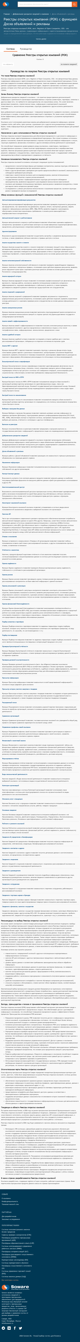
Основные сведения (9, 810)
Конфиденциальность (10, 1201)
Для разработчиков (9, 1216)
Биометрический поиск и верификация (16, 361)
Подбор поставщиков (9, 635)
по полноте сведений (69, 64)
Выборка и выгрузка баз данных (13, 409)
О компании (6, 1198)
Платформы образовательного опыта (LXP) (18, 1243)
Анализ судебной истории (11, 335)
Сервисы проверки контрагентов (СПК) (16, 1235)
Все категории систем (10, 1280)
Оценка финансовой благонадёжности (15, 604)
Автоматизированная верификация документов (18, 200)
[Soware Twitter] (20, 1328)
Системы (10, 49)
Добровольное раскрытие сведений (15, 435)
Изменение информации (11, 462)
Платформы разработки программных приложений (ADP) (16, 1239)
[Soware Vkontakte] (9, 1328)
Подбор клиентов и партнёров (13, 622)
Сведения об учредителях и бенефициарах (17, 837)
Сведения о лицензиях (10, 859)
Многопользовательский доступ (13, 487)
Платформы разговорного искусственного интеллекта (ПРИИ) (17, 1256)
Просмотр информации (10, 678)
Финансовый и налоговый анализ (13, 741)
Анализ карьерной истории (11, 276)
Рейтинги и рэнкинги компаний (13, 823)
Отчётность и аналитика (10, 550)
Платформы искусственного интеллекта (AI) (17, 1267)
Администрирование (9, 231)
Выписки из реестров (9, 424)
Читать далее (41, 39)
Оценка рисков (7, 575)
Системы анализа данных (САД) (14, 1276)
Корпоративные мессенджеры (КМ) (15, 1260)
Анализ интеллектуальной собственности (16, 260)
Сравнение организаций (10, 716)
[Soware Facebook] (14, 1328)
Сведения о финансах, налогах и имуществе (17, 906)
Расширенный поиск (9, 702)
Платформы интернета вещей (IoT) (15, 1251)
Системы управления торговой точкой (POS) (16, 1272)
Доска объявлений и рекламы (12, 451)
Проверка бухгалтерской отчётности (15, 646)
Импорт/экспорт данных (10, 474)
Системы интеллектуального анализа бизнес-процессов (16, 1231)
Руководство (26, 49)
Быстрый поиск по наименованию (14, 395)
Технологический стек (10, 1204)
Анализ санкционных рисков (12, 308)
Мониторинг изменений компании (14, 503)
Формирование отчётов (10, 758)
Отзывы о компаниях (9, 536)
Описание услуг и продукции (12, 799)
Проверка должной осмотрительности (15, 660)
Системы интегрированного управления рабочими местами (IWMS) (17, 1247)
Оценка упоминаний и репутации (13, 586)
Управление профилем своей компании (16, 727)
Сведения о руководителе (11, 871)
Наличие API (6, 514)
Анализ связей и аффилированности (15, 321)
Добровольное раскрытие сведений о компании (31, 14)
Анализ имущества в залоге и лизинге (15, 242)
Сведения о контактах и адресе (13, 848)
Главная (7, 14)
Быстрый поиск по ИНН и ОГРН (13, 377)
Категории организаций (10, 785)
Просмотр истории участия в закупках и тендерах (19, 689)
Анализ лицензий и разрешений (13, 292)
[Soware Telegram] (3, 1328)
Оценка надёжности (9, 563)
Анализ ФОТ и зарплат (10, 346)
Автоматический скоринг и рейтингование (17, 218)
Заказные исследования (11, 1219)
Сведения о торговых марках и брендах (16, 895)
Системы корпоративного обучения (15, 1263)
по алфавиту (8, 64)
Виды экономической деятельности (14, 774)
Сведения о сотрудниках (10, 884)
